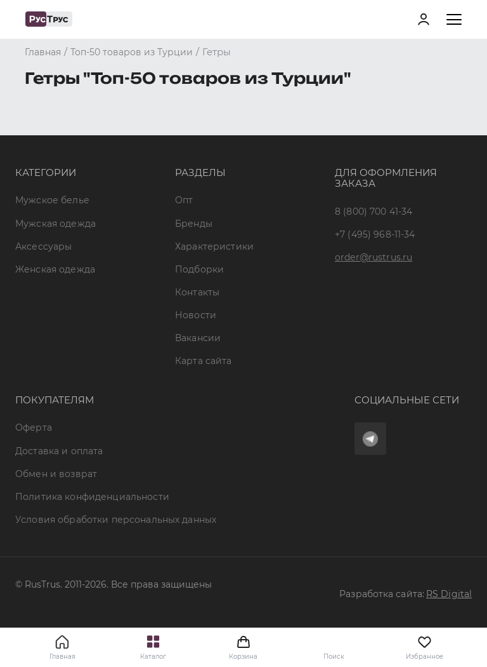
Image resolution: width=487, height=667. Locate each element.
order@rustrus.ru (373, 257)
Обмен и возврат (56, 474)
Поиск (333, 656)
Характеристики (214, 246)
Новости (195, 315)
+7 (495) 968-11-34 (375, 234)
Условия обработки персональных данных (115, 519)
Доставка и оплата (59, 451)
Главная (62, 656)
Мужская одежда (55, 223)
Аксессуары (43, 246)
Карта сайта (203, 361)
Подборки (199, 269)
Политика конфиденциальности (92, 496)
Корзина (243, 647)
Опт (184, 200)
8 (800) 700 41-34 (373, 211)
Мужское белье (52, 200)
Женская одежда (55, 269)
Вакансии (198, 338)
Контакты (197, 292)
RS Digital (449, 594)
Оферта (33, 427)
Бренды (193, 223)
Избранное (424, 647)
